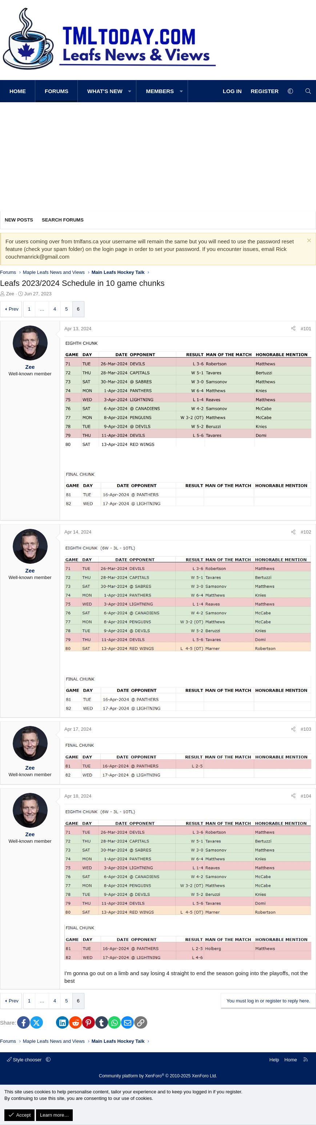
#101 (306, 328)
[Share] (293, 328)
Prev (14, 309)
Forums (56, 91)
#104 (306, 796)
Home (17, 91)
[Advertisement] (158, 157)
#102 (306, 532)
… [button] (42, 309)
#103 (306, 729)
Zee (10, 293)
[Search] (308, 91)
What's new (105, 91)
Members (160, 91)
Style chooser (25, 1059)
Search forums (63, 220)
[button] (130, 91)
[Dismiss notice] (308, 241)
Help (274, 1059)
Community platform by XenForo (158, 1075)
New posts (19, 220)
